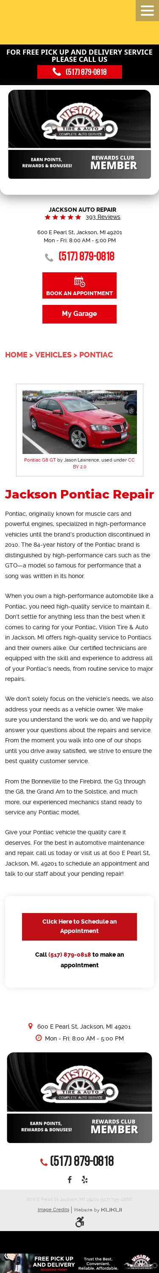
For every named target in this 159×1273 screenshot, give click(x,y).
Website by (98, 1210)
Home (16, 355)
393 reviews (103, 217)
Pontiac (96, 355)
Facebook (69, 1180)
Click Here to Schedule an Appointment (79, 926)
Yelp (84, 1180)
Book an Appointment (79, 293)
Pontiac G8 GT (40, 460)
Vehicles (53, 355)
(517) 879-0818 (69, 954)
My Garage (79, 314)
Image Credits (53, 1209)
